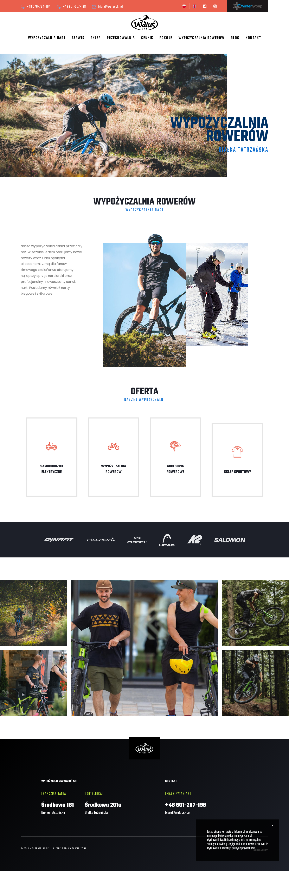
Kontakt (253, 38)
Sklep (96, 38)
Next (45, 167)
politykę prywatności (243, 848)
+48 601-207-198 (74, 7)
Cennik (147, 38)
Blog (235, 38)
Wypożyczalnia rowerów (202, 38)
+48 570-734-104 (39, 7)
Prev (29, 167)
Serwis (78, 38)
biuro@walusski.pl (110, 7)
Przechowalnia (121, 38)
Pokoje (166, 38)
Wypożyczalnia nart (47, 38)
